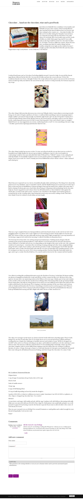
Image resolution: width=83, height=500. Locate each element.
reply (26, 433)
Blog (57, 1)
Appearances (70, 1)
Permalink (15, 428)
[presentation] (19, 471)
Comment (12, 446)
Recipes (63, 1)
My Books (51, 1)
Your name (11, 440)
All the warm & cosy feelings (32, 425)
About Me (44, 1)
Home (38, 1)
